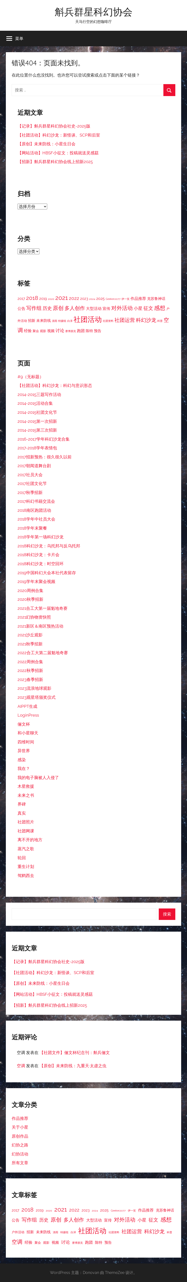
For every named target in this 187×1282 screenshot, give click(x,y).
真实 (22, 813)
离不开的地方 (30, 839)
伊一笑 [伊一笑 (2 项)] (126, 298)
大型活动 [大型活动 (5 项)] (94, 308)
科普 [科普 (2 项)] (160, 320)
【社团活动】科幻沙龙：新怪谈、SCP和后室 (59, 135)
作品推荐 (20, 1118)
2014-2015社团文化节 (37, 412)
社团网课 (26, 830)
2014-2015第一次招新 (37, 421)
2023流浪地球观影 (34, 688)
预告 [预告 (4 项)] (97, 331)
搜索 (167, 914)
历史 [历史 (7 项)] (47, 308)
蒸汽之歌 (26, 848)
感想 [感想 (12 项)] (159, 308)
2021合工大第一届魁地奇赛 (42, 608)
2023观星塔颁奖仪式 (37, 697)
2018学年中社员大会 (36, 519)
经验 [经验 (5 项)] (28, 330)
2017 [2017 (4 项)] (21, 298)
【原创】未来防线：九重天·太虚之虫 (72, 1065)
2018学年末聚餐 (32, 528)
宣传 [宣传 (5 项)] (106, 308)
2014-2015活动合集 (35, 403)
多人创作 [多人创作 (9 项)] (75, 308)
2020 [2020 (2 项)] (51, 298)
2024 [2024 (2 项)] (92, 298)
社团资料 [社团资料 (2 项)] (108, 320)
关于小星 (20, 1127)
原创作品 (20, 1136)
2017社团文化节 (32, 483)
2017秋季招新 (30, 492)
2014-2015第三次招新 (37, 430)
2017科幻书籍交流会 (36, 501)
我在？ (24, 768)
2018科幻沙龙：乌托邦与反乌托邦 (49, 545)
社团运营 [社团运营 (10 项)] (124, 320)
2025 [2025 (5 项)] (100, 298)
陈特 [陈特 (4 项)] (89, 331)
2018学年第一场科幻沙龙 (41, 536)
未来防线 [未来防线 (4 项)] (43, 320)
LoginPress (28, 715)
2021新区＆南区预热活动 (40, 626)
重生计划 (26, 866)
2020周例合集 (30, 590)
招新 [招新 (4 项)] (31, 320)
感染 (22, 759)
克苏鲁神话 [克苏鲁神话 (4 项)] (156, 298)
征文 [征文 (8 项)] (148, 308)
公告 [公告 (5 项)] (21, 308)
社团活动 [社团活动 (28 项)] (88, 319)
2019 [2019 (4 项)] (43, 298)
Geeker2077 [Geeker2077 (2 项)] (113, 298)
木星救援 (26, 786)
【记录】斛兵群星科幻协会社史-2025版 (54, 126)
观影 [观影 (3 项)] (43, 331)
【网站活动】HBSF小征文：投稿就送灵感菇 (58, 152)
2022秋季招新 (30, 670)
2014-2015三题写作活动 (39, 394)
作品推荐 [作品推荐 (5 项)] (138, 298)
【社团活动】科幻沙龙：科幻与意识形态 (55, 385)
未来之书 (26, 795)
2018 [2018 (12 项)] (32, 298)
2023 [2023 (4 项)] (84, 298)
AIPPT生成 (27, 706)
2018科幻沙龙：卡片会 (38, 554)
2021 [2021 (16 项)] (61, 297)
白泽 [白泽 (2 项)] (70, 320)
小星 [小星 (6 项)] (138, 308)
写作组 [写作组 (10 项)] (34, 308)
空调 (21, 1065)
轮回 (22, 857)
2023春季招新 (30, 679)
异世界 (24, 750)
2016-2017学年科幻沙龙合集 (44, 439)
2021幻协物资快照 (34, 617)
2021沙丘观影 (30, 634)
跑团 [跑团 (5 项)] (81, 330)
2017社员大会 (30, 474)
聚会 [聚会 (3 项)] (36, 331)
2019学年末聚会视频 (36, 581)
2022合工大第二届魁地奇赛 (43, 652)
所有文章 (20, 1162)
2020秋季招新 (30, 599)
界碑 (22, 804)
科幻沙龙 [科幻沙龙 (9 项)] (146, 320)
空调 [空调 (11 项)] (17, 1242)
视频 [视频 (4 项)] (51, 331)
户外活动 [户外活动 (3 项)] (18, 1232)
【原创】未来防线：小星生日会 (46, 143)
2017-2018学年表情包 (37, 447)
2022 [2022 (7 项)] (74, 298)
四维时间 (26, 742)
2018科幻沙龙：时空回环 (41, 563)
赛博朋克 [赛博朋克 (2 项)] (70, 331)
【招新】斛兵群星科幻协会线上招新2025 (55, 161)
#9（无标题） (31, 376)
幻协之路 (20, 1145)
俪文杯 (24, 724)
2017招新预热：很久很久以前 (45, 456)
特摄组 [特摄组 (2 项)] (62, 320)
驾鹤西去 (26, 875)
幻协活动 (20, 1154)
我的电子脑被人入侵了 (38, 777)
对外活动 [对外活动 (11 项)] (122, 308)
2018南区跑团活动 (34, 510)
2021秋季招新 (30, 643)
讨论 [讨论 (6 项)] (60, 330)
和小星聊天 (28, 732)
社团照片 (26, 821)
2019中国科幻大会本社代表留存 (47, 572)
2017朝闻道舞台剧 (34, 465)
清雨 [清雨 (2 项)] (54, 320)
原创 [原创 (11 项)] (58, 308)
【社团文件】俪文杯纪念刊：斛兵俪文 (74, 1052)
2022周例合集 (30, 661)
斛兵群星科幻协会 (93, 12)
